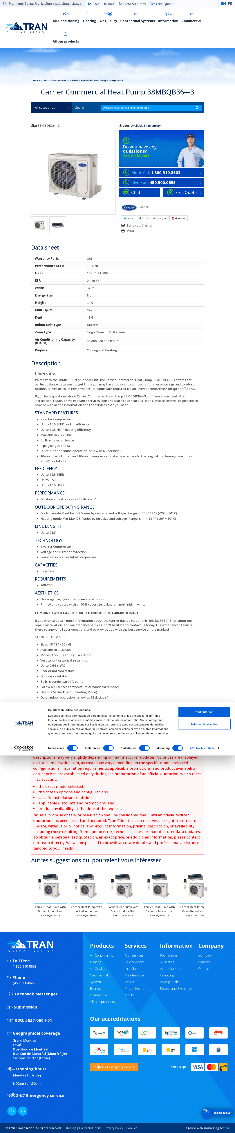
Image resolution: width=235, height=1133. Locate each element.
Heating (89, 17)
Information (168, 17)
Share (143, 218)
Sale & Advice (135, 962)
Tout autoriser (204, 1089)
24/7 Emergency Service (114, 1067)
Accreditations (170, 968)
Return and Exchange (176, 988)
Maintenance (134, 975)
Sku (34, 125)
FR (230, 3)
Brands (95, 988)
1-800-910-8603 (101, 3)
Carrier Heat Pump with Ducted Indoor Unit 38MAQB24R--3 (123, 911)
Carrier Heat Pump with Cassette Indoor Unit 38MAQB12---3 (195, 911)
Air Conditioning (66, 17)
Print (130, 231)
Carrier (143, 207)
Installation (133, 968)
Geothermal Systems (137, 17)
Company (205, 955)
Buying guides (170, 982)
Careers (204, 962)
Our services (134, 955)
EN (223, 3)
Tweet (129, 218)
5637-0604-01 (29, 1020)
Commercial (191, 17)
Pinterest (178, 218)
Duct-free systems (55, 80)
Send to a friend (139, 226)
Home (36, 80)
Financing (167, 975)
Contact (204, 968)
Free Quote (162, 3)
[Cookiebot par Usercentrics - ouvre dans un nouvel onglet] (24, 1126)
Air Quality (108, 17)
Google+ (159, 218)
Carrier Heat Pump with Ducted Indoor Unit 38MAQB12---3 (50, 911)
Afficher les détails (202, 1125)
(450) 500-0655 (132, 3)
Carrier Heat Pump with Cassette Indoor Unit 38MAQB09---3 (159, 911)
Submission (22, 1007)
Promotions (169, 955)
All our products (66, 37)
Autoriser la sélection (204, 1101)
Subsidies (167, 962)
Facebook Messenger (32, 994)
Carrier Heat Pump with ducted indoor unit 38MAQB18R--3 (86, 911)
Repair (129, 982)
